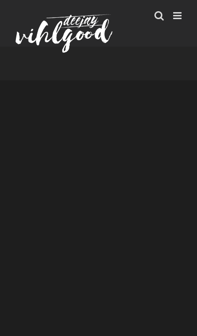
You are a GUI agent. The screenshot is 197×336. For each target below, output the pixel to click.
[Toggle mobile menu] (178, 16)
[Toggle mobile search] (159, 16)
